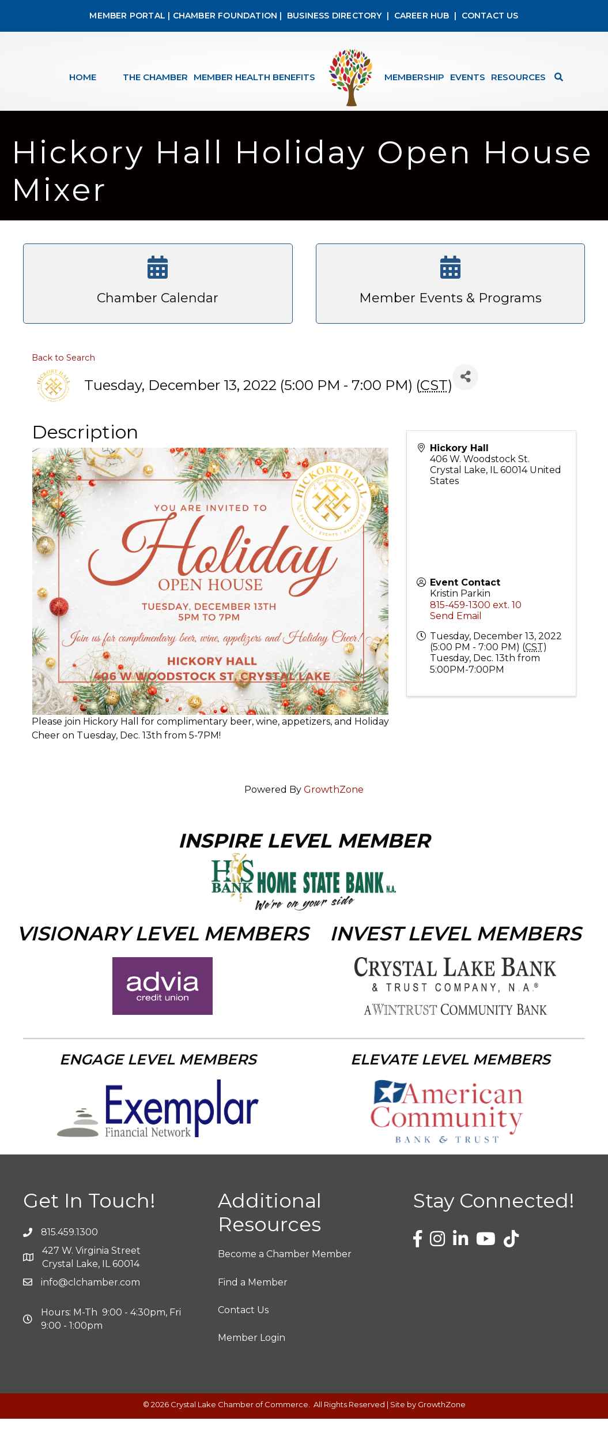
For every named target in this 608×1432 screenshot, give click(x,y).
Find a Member (253, 1295)
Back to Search (63, 371)
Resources (518, 77)
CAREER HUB (422, 15)
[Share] (465, 390)
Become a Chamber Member (285, 1267)
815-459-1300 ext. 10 (476, 618)
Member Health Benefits (254, 77)
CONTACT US (490, 15)
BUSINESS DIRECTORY (333, 15)
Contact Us (243, 1323)
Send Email (456, 629)
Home (82, 77)
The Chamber (155, 77)
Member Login (251, 1350)
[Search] (556, 77)
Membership (414, 77)
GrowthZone (334, 802)
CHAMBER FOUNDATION (225, 15)
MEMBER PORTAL (127, 15)
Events (467, 77)
